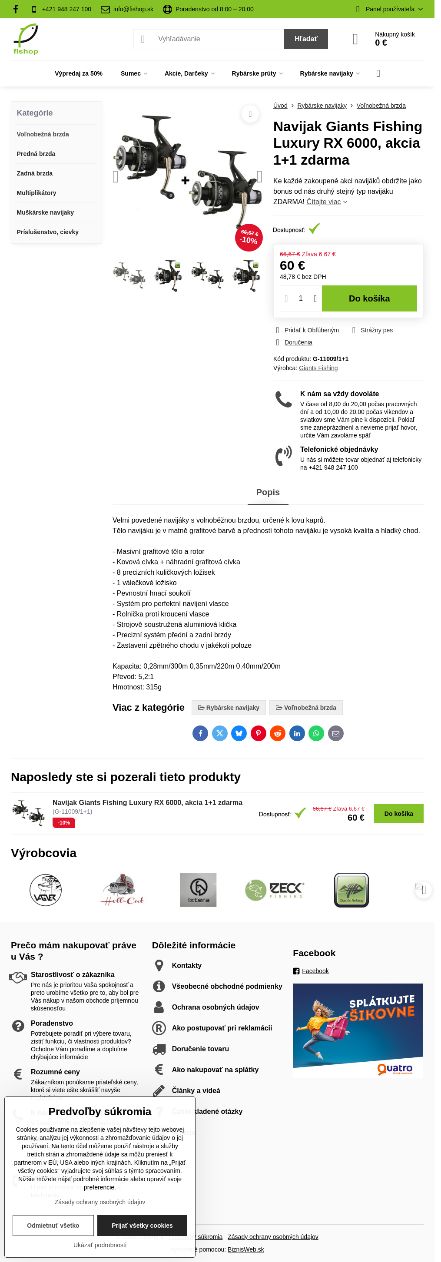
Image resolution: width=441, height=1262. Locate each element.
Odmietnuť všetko (53, 1225)
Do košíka (369, 298)
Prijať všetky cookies (142, 1225)
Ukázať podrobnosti (99, 1245)
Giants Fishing (318, 367)
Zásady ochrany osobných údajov (273, 1236)
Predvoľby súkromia (195, 1236)
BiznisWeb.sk (246, 1249)
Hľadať (306, 39)
